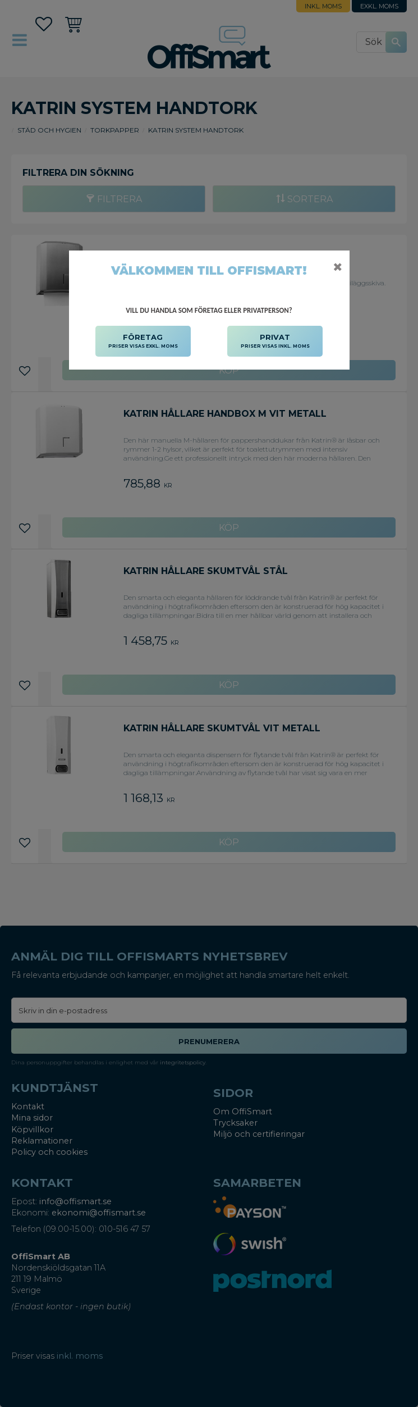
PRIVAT (275, 341)
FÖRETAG (143, 341)
